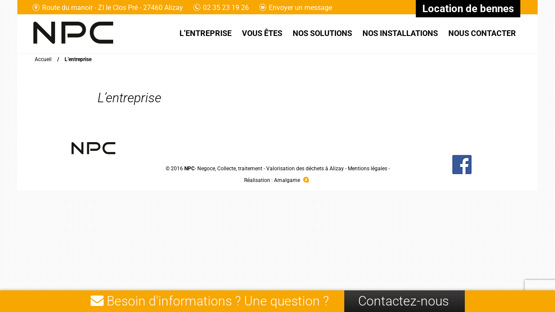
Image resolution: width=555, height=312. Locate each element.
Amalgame (292, 180)
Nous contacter (482, 33)
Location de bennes (468, 9)
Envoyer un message (295, 7)
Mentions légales (367, 169)
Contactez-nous (403, 301)
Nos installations (400, 33)
